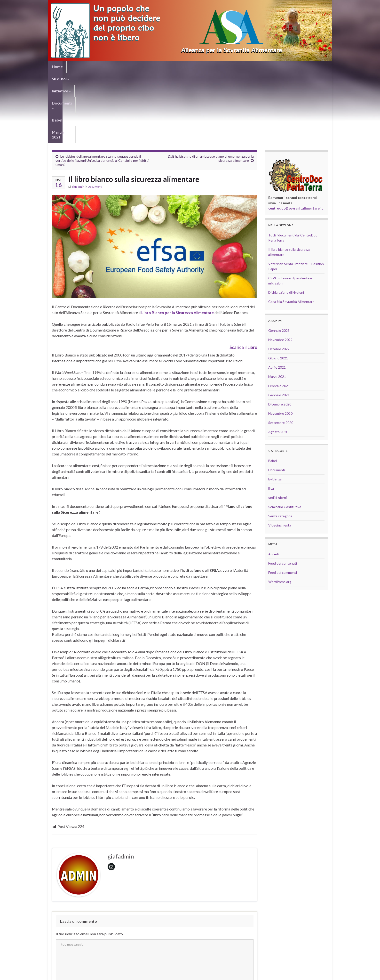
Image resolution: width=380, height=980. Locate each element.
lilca (271, 418)
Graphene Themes (92, 974)
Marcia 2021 (181, 66)
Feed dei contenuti (282, 493)
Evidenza (275, 409)
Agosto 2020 (278, 361)
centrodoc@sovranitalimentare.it (295, 138)
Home (57, 66)
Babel (157, 66)
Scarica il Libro (243, 277)
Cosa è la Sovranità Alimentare (291, 231)
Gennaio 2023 (279, 260)
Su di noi (79, 66)
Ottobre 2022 (279, 278)
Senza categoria (280, 446)
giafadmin (77, 116)
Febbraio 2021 (279, 315)
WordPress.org (279, 511)
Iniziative (104, 66)
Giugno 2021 (278, 288)
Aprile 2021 (277, 297)
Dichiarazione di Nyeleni (286, 222)
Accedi (273, 484)
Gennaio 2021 (279, 325)
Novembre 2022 (280, 269)
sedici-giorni (277, 427)
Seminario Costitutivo (284, 436)
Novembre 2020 (280, 343)
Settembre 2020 (280, 352)
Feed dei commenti (282, 502)
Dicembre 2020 (279, 334)
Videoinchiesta (279, 455)
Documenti (133, 66)
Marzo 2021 (277, 306)
